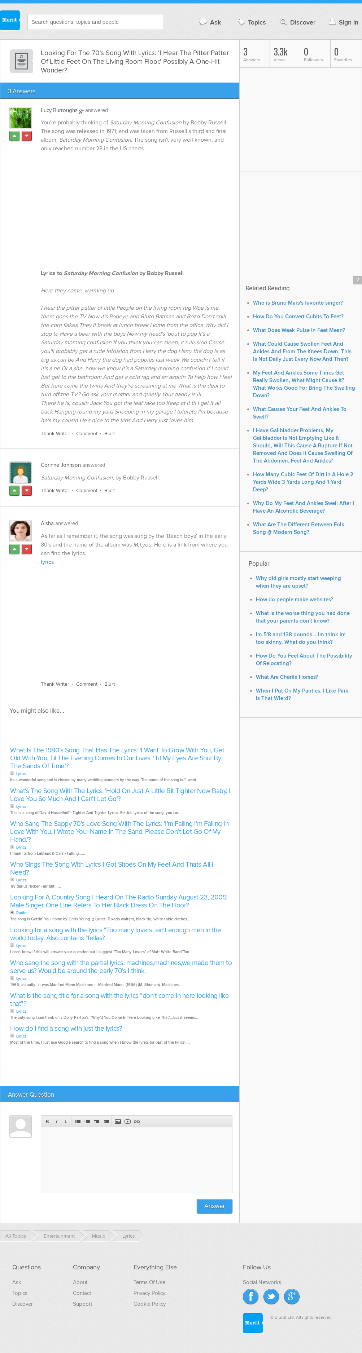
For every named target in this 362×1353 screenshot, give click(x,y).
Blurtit (10, 21)
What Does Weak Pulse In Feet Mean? (299, 330)
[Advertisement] (122, 619)
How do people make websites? (294, 599)
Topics (251, 22)
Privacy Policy (149, 1293)
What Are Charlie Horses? (287, 677)
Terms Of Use (149, 1282)
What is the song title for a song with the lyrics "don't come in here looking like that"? (119, 1000)
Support (82, 1304)
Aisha (47, 523)
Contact (82, 1293)
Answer (214, 1206)
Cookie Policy (150, 1304)
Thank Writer (55, 433)
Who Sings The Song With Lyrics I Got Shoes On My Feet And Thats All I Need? (111, 869)
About (80, 1282)
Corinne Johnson (61, 465)
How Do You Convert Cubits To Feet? (298, 316)
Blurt (109, 433)
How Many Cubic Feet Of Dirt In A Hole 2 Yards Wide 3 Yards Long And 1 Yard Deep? (303, 482)
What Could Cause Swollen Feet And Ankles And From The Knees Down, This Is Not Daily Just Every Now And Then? (302, 352)
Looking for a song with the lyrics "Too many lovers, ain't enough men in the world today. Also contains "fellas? (115, 934)
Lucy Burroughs (59, 110)
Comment (86, 433)
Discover (297, 22)
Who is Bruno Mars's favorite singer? (298, 303)
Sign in (342, 22)
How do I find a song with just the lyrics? (66, 1029)
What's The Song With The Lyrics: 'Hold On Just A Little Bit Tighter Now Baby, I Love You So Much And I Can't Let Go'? (120, 795)
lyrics (47, 562)
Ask (209, 22)
